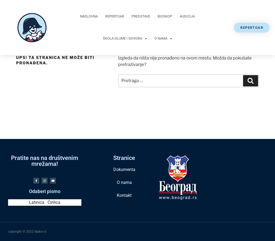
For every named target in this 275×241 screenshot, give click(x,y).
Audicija (187, 16)
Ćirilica (54, 202)
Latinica (36, 202)
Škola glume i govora (125, 38)
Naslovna (89, 16)
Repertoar (114, 16)
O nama (163, 38)
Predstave (141, 16)
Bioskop (165, 16)
